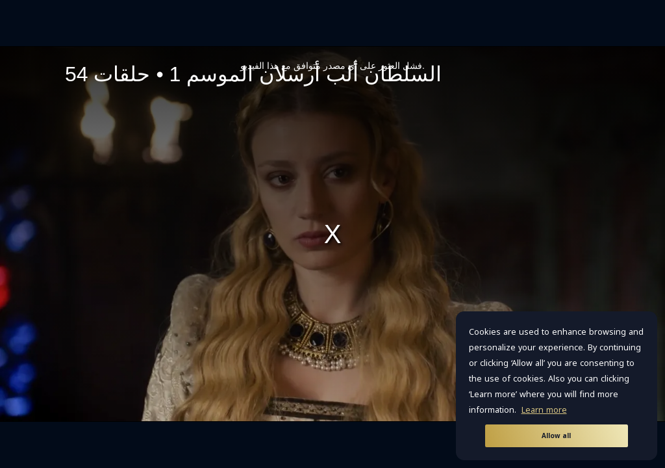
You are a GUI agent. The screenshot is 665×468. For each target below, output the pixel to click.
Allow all (556, 436)
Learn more (544, 410)
